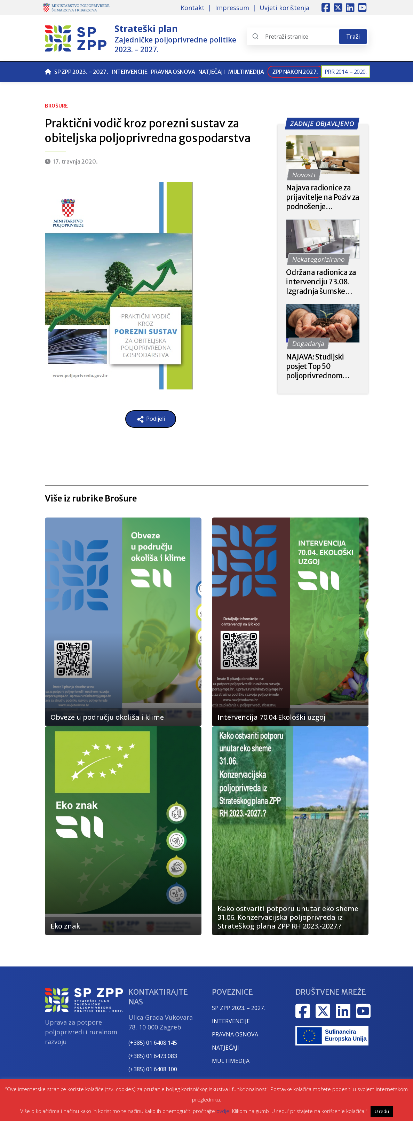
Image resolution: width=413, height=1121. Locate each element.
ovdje (222, 1110)
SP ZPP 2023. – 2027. (81, 71)
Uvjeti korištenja (284, 7)
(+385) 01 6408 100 (152, 1069)
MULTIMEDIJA (230, 1061)
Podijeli (150, 419)
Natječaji (211, 71)
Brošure (56, 106)
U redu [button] (382, 1111)
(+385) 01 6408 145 (152, 1043)
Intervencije (129, 71)
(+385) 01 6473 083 (152, 1056)
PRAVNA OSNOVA (235, 1034)
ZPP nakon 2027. (295, 71)
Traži (353, 36)
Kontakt (193, 7)
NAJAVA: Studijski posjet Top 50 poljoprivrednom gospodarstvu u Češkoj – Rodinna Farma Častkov (315, 366)
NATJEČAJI (225, 1047)
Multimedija (246, 71)
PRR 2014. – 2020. (346, 72)
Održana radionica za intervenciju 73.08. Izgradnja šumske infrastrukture (321, 282)
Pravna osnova (173, 71)
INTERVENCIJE (231, 1021)
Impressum (232, 7)
